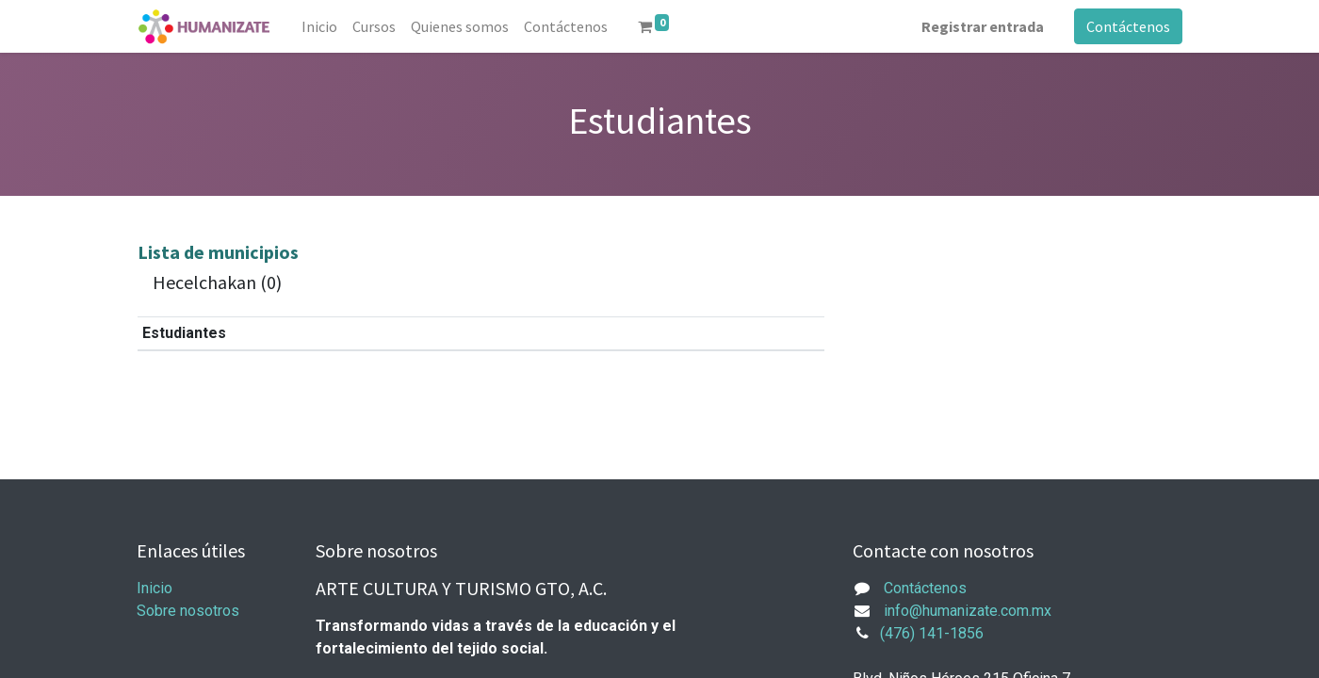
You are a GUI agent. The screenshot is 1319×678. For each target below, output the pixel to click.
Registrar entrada (982, 26)
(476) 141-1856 (932, 633)
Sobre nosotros (188, 611)
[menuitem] (319, 26)
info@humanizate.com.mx (967, 611)
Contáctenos (1128, 26)
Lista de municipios (218, 252)
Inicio (154, 588)
